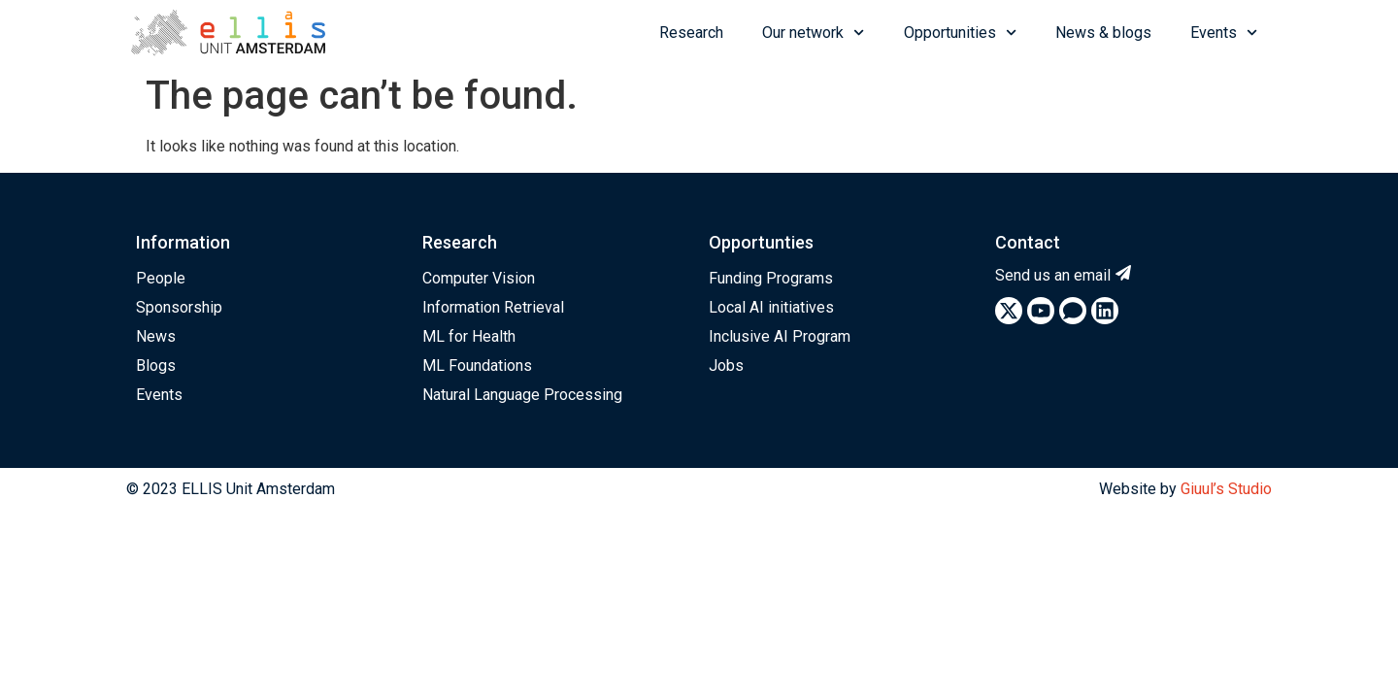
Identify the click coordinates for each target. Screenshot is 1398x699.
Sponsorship (179, 307)
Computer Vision (478, 278)
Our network (813, 33)
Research (691, 32)
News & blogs (1103, 32)
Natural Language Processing (522, 394)
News (156, 336)
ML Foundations (477, 365)
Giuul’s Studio (1226, 489)
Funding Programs (771, 278)
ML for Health (469, 336)
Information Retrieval (493, 307)
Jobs (726, 365)
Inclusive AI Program (779, 336)
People (160, 278)
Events (1223, 33)
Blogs (156, 365)
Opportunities (960, 33)
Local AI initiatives (771, 307)
